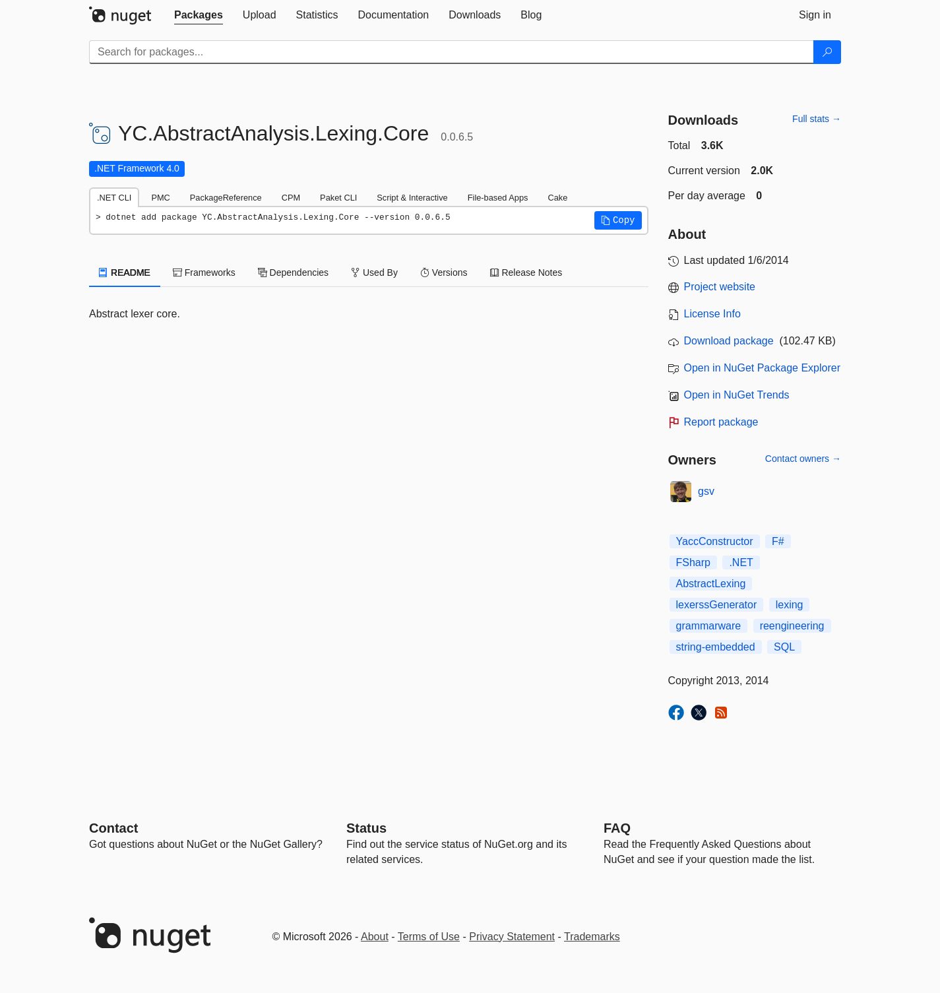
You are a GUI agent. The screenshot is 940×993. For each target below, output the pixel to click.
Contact (113, 828)
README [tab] (124, 272)
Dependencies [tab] (293, 272)
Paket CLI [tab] (338, 198)
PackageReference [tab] (226, 198)
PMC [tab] (160, 198)
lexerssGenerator (716, 604)
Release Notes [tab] (526, 272)
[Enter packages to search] (451, 52)
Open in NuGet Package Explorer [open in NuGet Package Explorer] (762, 367)
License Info (712, 313)
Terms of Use (429, 936)
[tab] (198, 15)
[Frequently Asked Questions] (617, 828)
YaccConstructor (714, 541)
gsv (706, 491)
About (375, 936)
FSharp (693, 562)
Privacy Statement (512, 936)
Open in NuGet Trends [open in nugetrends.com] (737, 394)
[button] (618, 220)
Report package (721, 422)
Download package (729, 340)
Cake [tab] (557, 198)
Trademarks (592, 936)
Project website (720, 286)
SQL (784, 647)
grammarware (708, 625)
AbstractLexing (711, 583)
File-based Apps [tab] (498, 198)
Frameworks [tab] (204, 272)
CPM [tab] (291, 198)
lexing (789, 604)
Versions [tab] (444, 272)
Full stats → (816, 118)
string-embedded (715, 647)
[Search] (827, 52)
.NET (741, 562)
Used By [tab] (374, 272)
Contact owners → (803, 458)
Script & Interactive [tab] (412, 198)
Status (366, 828)
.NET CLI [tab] (114, 198)
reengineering (792, 625)
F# (778, 541)
